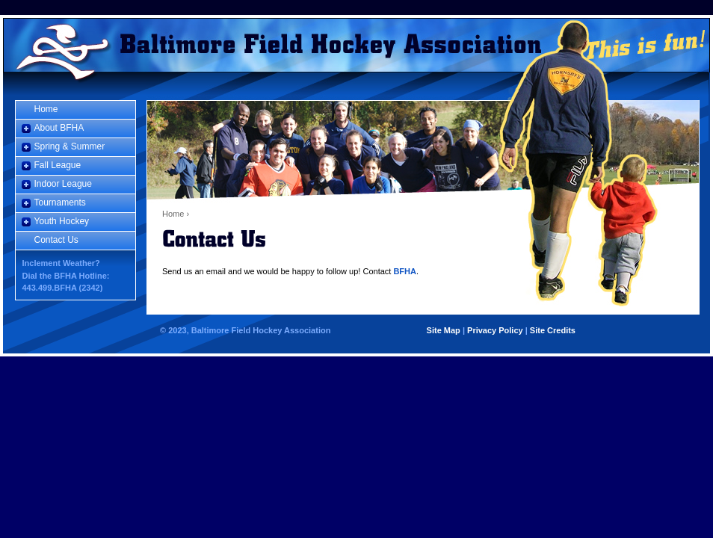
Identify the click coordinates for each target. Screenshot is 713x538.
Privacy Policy (495, 330)
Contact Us (56, 240)
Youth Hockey (62, 221)
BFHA (404, 271)
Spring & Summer (69, 146)
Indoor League (63, 184)
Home (60, 45)
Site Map (443, 330)
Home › (175, 213)
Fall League (57, 165)
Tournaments (60, 202)
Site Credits (552, 330)
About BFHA (59, 128)
